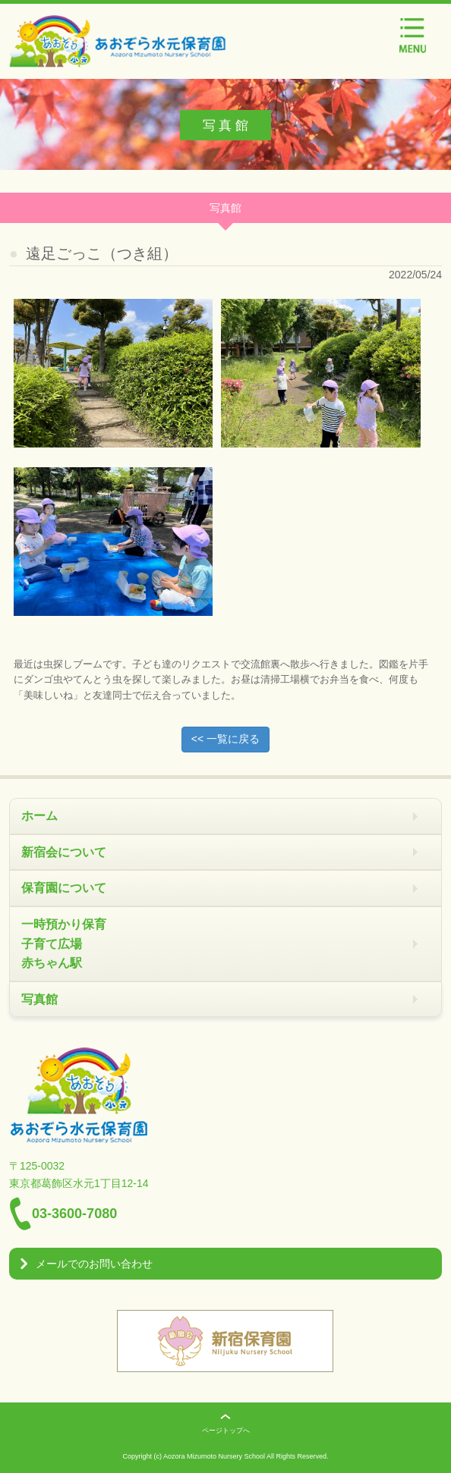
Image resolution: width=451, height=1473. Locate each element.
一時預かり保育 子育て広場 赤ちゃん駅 (63, 943)
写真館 (39, 999)
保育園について (63, 887)
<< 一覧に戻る (225, 739)
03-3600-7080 (74, 1213)
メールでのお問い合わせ (94, 1264)
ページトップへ (226, 1430)
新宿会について (63, 852)
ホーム (39, 815)
